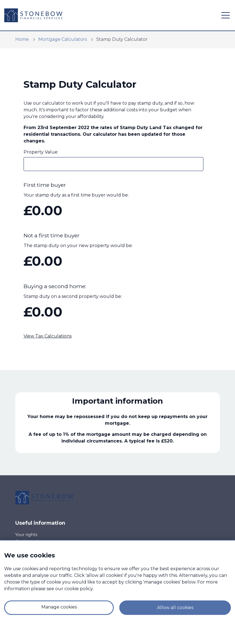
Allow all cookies (175, 607)
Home (22, 39)
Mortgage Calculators (62, 39)
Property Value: (41, 152)
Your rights (26, 534)
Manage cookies (59, 607)
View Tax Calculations (48, 336)
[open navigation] (225, 15)
